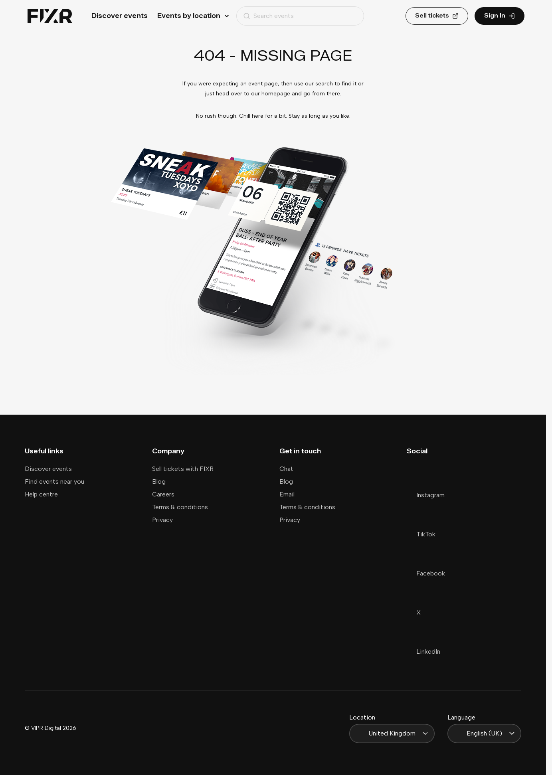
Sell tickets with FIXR (183, 469)
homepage (275, 93)
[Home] (50, 16)
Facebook (426, 573)
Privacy (162, 520)
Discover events (119, 16)
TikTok (421, 534)
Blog (159, 481)
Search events (268, 16)
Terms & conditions (180, 507)
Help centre (41, 494)
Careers (163, 494)
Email (287, 494)
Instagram (426, 495)
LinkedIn (423, 651)
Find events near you (54, 481)
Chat (286, 469)
